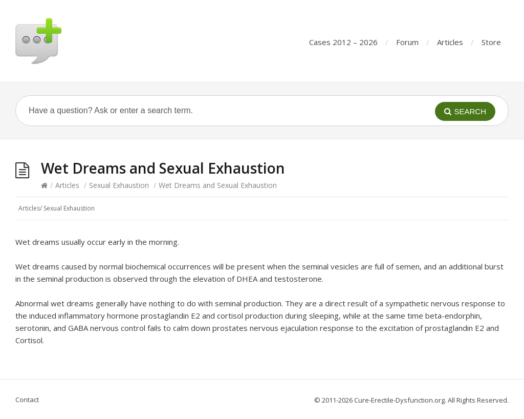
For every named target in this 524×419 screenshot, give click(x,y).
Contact (27, 399)
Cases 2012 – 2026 (343, 42)
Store (491, 42)
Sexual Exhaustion (119, 185)
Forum (407, 42)
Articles (450, 42)
